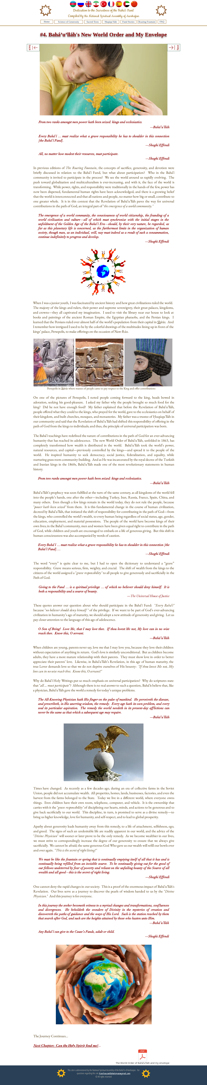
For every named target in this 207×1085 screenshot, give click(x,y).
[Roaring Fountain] (147, 22)
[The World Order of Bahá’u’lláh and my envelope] (142, 1057)
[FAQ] (162, 22)
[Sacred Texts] (92, 22)
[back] (33, 47)
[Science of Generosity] (68, 22)
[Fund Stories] (128, 22)
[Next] (173, 47)
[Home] (46, 22)
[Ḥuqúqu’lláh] (110, 22)
